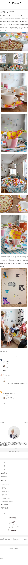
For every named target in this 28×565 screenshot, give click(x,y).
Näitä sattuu (4, 495)
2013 (3, 511)
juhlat (14, 538)
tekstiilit (7, 541)
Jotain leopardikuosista (6, 498)
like (3, 351)
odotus (26, 539)
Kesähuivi (3, 487)
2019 (3, 465)
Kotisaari (14, 3)
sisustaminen (25, 540)
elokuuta (4, 479)
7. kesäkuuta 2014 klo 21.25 (7, 392)
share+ (7, 351)
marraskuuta (4, 474)
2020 (3, 463)
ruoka (18, 540)
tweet (1, 351)
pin (4, 351)
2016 (3, 469)
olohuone (2, 540)
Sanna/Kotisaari (9, 365)
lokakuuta (4, 476)
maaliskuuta (4, 507)
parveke (5, 540)
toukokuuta (4, 504)
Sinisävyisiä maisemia (5, 484)
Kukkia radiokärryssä (5, 492)
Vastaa (4, 362)
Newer (2, 422)
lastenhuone (2, 539)
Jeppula (4, 391)
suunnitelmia (2, 541)
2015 (3, 470)
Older (25, 422)
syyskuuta (4, 477)
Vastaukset (8, 363)
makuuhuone (13, 539)
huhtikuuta (4, 505)
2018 (3, 466)
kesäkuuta (4, 481)
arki (1, 538)
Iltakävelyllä (4, 488)
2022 (3, 461)
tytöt (12, 541)
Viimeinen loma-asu (5, 491)
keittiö (20, 538)
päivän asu (14, 540)
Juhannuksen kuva (5, 485)
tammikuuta (4, 510)
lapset (27, 538)
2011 (3, 514)
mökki (17, 539)
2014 (3, 472)
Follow (1, 558)
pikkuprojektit (9, 540)
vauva (20, 541)
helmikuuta (4, 508)
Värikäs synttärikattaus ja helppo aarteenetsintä (10, 497)
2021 (3, 462)
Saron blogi (5, 374)
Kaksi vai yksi (4, 494)
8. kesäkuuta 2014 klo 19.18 (10, 366)
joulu (12, 538)
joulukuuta (4, 473)
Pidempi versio (4, 490)
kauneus (17, 538)
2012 (3, 513)
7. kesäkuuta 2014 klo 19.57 (7, 375)
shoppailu (21, 540)
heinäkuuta (4, 480)
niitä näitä (22, 539)
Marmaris (3, 502)
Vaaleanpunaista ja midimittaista (7, 501)
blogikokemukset (5, 538)
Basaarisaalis (4, 499)
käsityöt (23, 538)
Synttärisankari (4, 483)
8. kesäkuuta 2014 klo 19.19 (10, 381)
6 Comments (26, 350)
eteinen (9, 538)
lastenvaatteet (8, 539)
